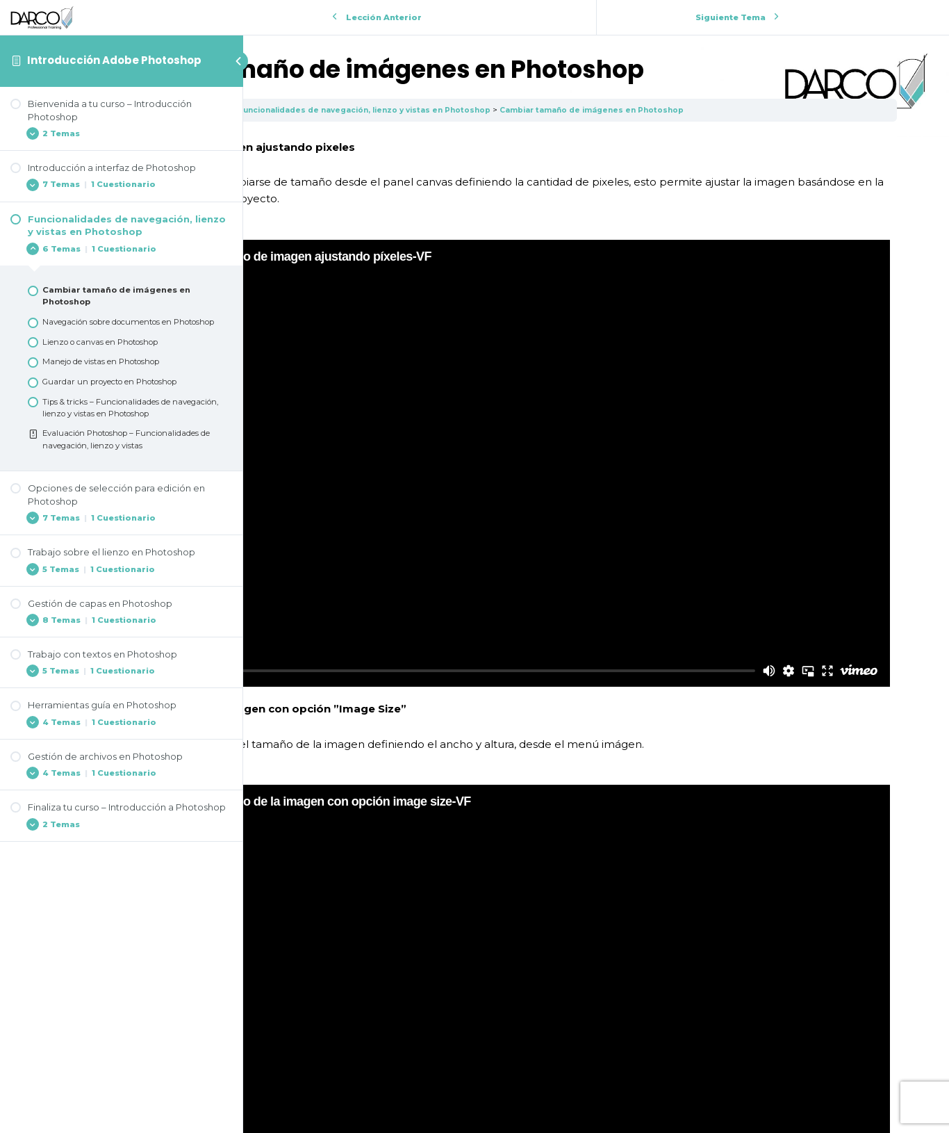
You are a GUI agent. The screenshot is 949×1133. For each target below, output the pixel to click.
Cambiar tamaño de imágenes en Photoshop (831, 110)
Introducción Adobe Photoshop (114, 60)
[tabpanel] (596, 569)
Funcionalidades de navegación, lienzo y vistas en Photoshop (588, 110)
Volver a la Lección (596, 1037)
